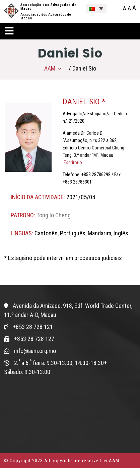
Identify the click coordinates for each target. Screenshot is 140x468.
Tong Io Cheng (54, 215)
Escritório (72, 162)
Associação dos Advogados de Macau (48, 7)
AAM (49, 68)
